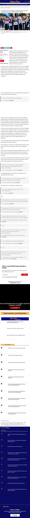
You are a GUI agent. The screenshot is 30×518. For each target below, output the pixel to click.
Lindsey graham (17, 423)
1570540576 (4, 236)
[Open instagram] (5, 428)
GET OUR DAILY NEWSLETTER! (15, 4)
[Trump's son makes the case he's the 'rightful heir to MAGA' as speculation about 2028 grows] (4, 393)
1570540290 (20, 243)
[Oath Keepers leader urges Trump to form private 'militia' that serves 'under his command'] (4, 478)
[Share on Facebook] (3, 48)
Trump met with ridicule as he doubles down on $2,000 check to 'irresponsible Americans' (17, 406)
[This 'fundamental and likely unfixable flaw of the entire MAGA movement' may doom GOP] (4, 460)
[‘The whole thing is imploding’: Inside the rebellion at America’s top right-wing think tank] (3, 323)
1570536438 (11, 203)
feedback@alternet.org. (15, 282)
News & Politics (22, 4)
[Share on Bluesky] (9, 48)
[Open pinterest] (6, 428)
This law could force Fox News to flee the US (15, 355)
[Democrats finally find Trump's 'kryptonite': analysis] (4, 364)
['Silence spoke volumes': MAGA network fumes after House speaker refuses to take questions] (4, 454)
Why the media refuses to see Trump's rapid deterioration (16, 335)
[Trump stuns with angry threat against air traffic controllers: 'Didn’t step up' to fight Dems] (4, 466)
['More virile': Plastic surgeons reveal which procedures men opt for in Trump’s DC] (4, 472)
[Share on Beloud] (11, 48)
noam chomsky (9, 422)
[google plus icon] (3, 428)
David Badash (6, 31)
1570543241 (11, 100)
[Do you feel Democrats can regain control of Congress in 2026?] (15, 293)
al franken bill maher (7, 425)
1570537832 (17, 182)
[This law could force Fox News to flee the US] (4, 357)
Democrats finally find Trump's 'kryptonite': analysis (16, 362)
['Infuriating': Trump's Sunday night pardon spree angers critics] (4, 378)
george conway (3, 422)
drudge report (6, 423)
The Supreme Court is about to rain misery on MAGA (15, 328)
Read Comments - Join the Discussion (15, 313)
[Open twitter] (26, 4)
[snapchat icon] (9, 428)
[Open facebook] (26, 1)
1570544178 (11, 193)
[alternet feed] (27, 2)
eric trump (24, 425)
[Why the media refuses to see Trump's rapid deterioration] (3, 337)
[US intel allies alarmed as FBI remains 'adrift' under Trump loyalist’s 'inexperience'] (4, 491)
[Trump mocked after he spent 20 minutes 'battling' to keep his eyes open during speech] (4, 400)
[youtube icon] (7, 428)
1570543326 (14, 258)
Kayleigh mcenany (20, 422)
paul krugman (11, 423)
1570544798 (4, 221)
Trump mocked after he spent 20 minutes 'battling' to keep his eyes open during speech (17, 399)
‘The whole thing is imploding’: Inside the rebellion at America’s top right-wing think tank (16, 384)
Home (2, 6)
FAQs (11, 4)
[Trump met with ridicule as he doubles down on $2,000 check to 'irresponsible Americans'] (4, 407)
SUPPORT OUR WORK (14, 5)
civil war (14, 422)
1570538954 (20, 211)
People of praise (14, 425)
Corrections (8, 4)
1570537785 (20, 170)
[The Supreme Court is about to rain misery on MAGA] (3, 330)
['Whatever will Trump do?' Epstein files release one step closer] (4, 371)
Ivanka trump (19, 425)
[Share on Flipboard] (1, 48)
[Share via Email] (7, 48)
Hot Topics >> (4, 4)
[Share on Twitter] (5, 48)
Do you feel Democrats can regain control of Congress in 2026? (15, 304)
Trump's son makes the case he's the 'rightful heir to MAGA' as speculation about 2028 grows (16, 392)
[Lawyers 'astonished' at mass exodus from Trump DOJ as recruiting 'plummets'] (4, 414)
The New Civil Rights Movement (15, 31)
